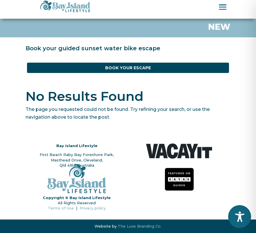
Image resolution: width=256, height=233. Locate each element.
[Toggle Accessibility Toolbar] (240, 217)
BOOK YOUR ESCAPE (128, 67)
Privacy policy (93, 208)
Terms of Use (62, 208)
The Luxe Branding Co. (139, 226)
